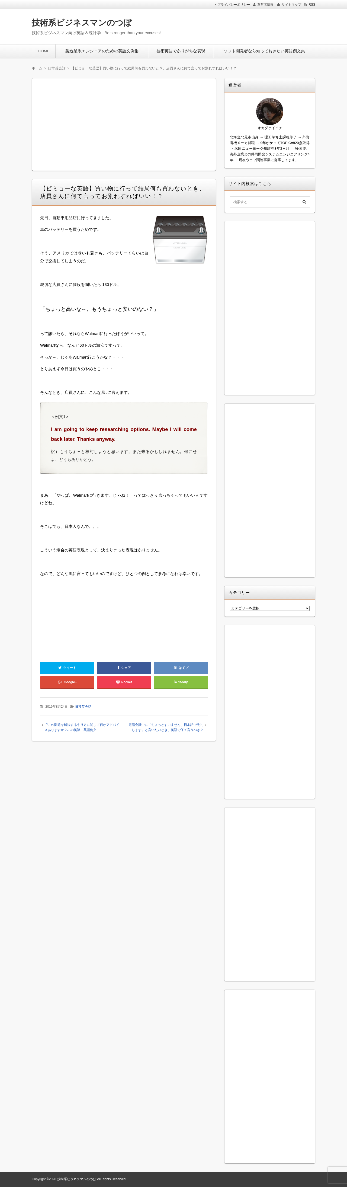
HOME (44, 51)
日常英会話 (83, 707)
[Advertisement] (243, 25)
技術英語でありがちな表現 (180, 51)
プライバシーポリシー (233, 5)
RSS (312, 5)
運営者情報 (265, 5)
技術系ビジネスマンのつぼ (82, 22)
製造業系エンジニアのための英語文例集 (102, 51)
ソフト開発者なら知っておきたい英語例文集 (264, 51)
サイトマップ (291, 5)
